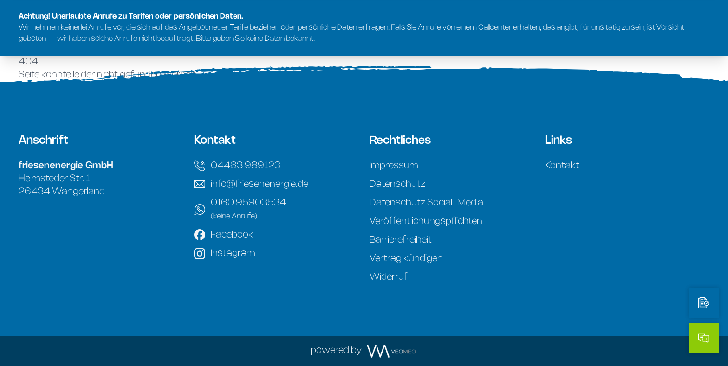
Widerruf (389, 277)
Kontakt (562, 165)
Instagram (224, 253)
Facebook (224, 235)
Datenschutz (397, 184)
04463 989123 (237, 165)
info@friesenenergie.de (251, 184)
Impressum (394, 165)
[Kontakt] (704, 338)
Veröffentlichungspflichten (426, 221)
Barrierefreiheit (401, 240)
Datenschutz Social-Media (426, 203)
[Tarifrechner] (704, 303)
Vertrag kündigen (406, 258)
